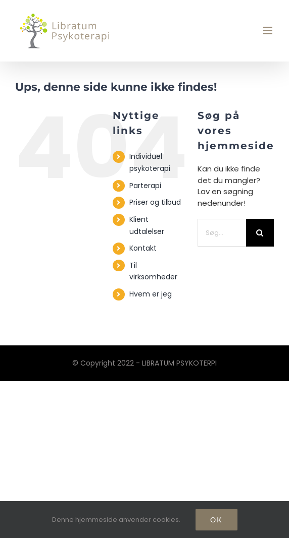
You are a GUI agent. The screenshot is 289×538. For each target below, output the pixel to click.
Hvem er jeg (150, 294)
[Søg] (260, 233)
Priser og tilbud (155, 202)
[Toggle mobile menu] (268, 30)
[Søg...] (222, 233)
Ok (216, 519)
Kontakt (143, 248)
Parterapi (145, 186)
